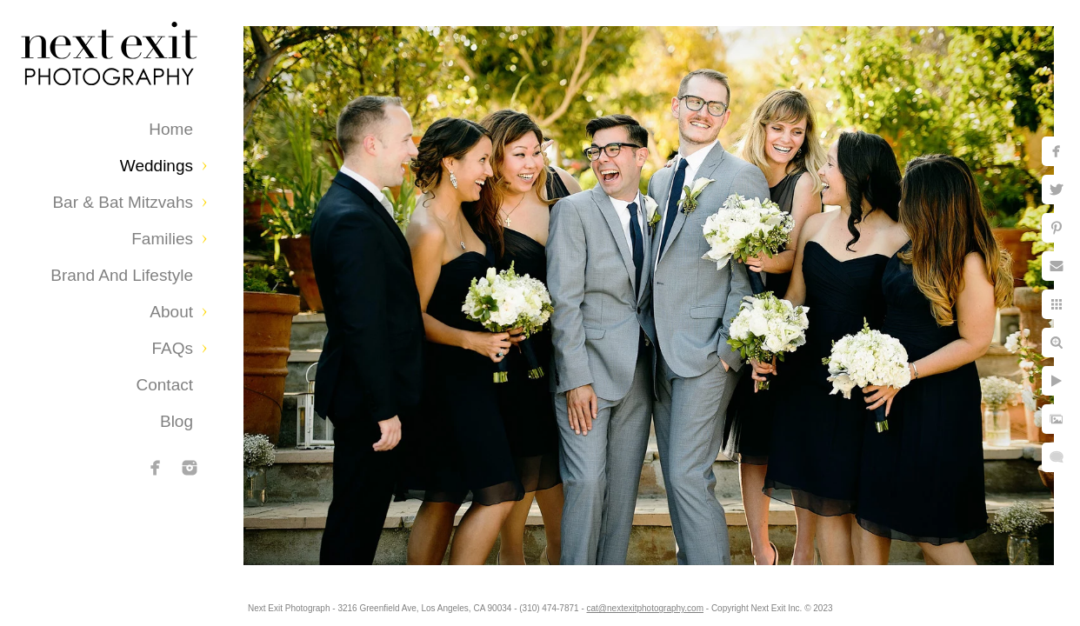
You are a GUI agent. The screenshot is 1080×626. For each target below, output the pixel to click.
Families (162, 239)
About (171, 312)
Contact (165, 385)
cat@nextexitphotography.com (667, 604)
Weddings (156, 165)
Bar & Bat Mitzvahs (122, 202)
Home (171, 129)
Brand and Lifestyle (121, 275)
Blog (176, 421)
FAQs (172, 348)
